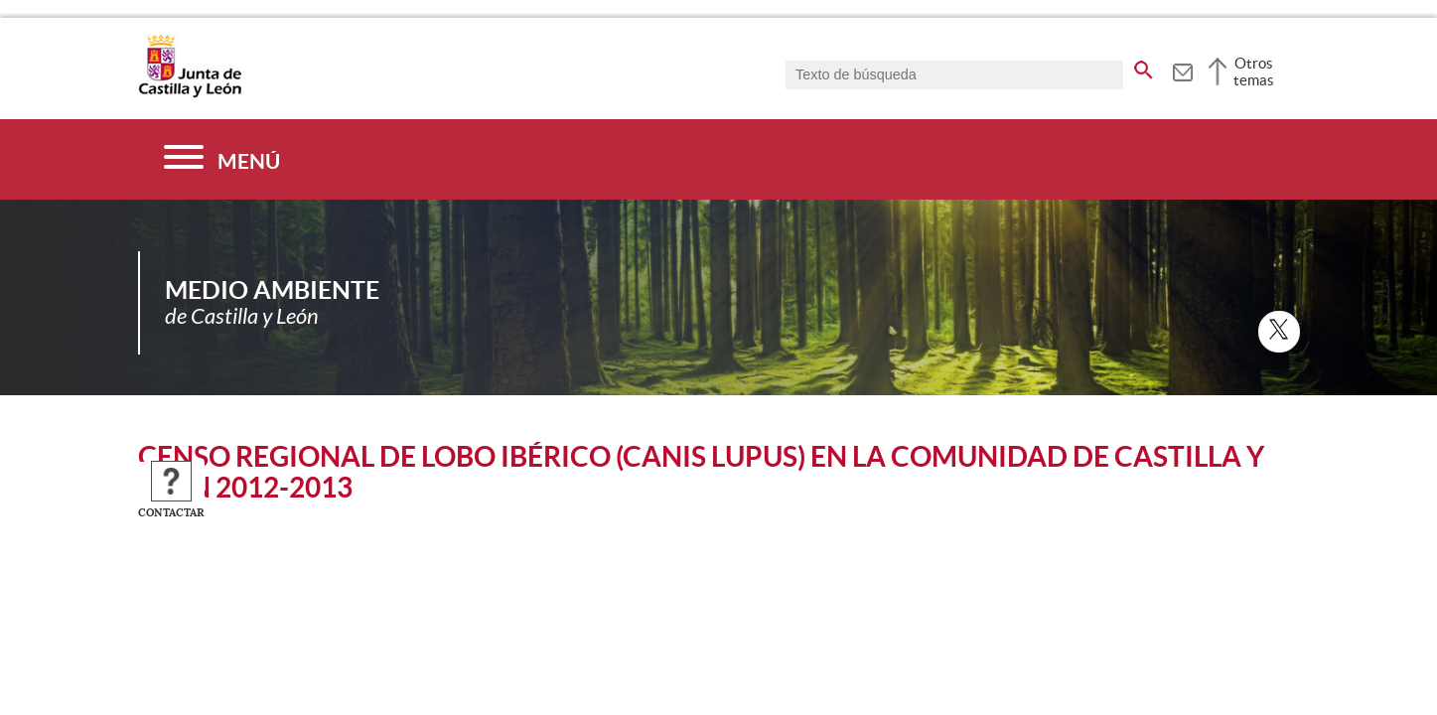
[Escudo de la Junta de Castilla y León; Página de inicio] (189, 93)
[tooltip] (1182, 69)
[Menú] (222, 159)
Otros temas (1253, 71)
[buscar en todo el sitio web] (1143, 66)
